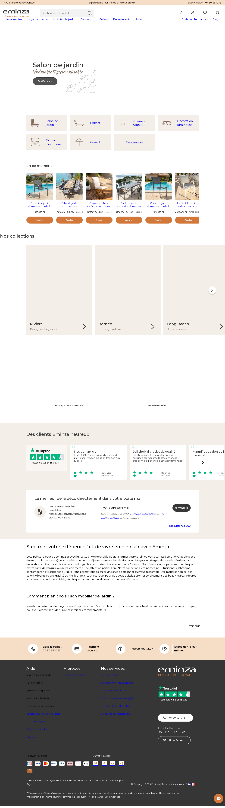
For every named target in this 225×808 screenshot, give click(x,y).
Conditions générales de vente (43, 716)
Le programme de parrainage (117, 685)
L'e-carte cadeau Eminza (114, 692)
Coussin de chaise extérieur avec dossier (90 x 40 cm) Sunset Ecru (99, 212)
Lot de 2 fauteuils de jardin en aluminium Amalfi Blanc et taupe (188, 211)
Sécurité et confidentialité (115, 708)
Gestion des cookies (37, 731)
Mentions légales (35, 723)
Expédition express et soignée (117, 700)
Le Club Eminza (109, 677)
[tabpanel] (85, 22)
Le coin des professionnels (115, 716)
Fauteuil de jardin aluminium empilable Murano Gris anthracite (39, 211)
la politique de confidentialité (141, 516)
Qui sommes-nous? (74, 677)
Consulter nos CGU (180, 528)
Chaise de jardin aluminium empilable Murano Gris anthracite (158, 211)
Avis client (32, 739)
